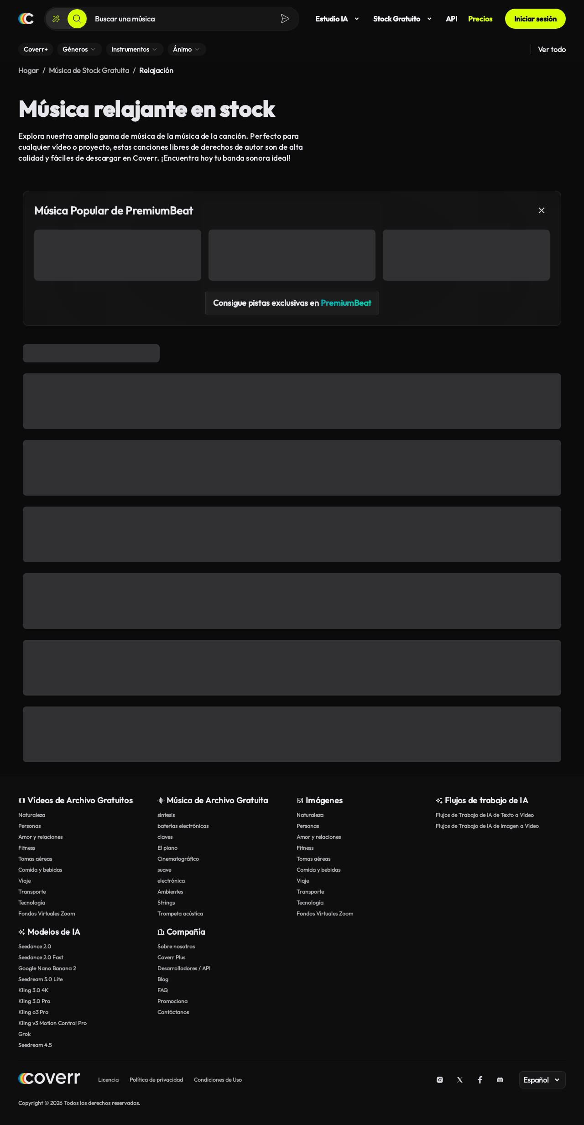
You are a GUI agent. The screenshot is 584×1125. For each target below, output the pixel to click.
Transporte (32, 891)
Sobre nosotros (176, 946)
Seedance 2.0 (34, 946)
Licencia (108, 1079)
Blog (162, 979)
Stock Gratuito (404, 18)
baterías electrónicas (183, 825)
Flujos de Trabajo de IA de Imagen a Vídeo (487, 825)
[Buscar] (77, 18)
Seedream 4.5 (35, 1044)
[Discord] (500, 1080)
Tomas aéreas (35, 858)
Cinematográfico (178, 858)
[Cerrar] (541, 210)
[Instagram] (440, 1080)
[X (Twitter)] (460, 1080)
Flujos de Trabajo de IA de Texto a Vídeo (485, 814)
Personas (29, 825)
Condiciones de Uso (218, 1079)
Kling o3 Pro (33, 1012)
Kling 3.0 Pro (34, 1001)
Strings (166, 902)
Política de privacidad (156, 1079)
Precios (480, 18)
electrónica (171, 880)
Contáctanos (173, 1012)
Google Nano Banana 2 (47, 968)
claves (164, 836)
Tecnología (31, 902)
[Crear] (56, 18)
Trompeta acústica (180, 913)
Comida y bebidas (40, 869)
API (451, 18)
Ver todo (552, 49)
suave (164, 869)
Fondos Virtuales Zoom (46, 913)
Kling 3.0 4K (33, 990)
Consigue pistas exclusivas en (292, 303)
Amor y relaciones (40, 836)
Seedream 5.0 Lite (40, 979)
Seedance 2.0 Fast (40, 957)
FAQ (162, 990)
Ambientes (170, 891)
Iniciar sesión (535, 18)
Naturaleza (31, 814)
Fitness (26, 847)
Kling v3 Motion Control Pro (52, 1023)
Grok (24, 1034)
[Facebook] (480, 1080)
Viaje (24, 880)
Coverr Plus (171, 957)
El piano (167, 847)
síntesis (166, 814)
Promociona (172, 1001)
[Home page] (49, 1079)
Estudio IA (338, 18)
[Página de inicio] (26, 18)
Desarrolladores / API (183, 968)
